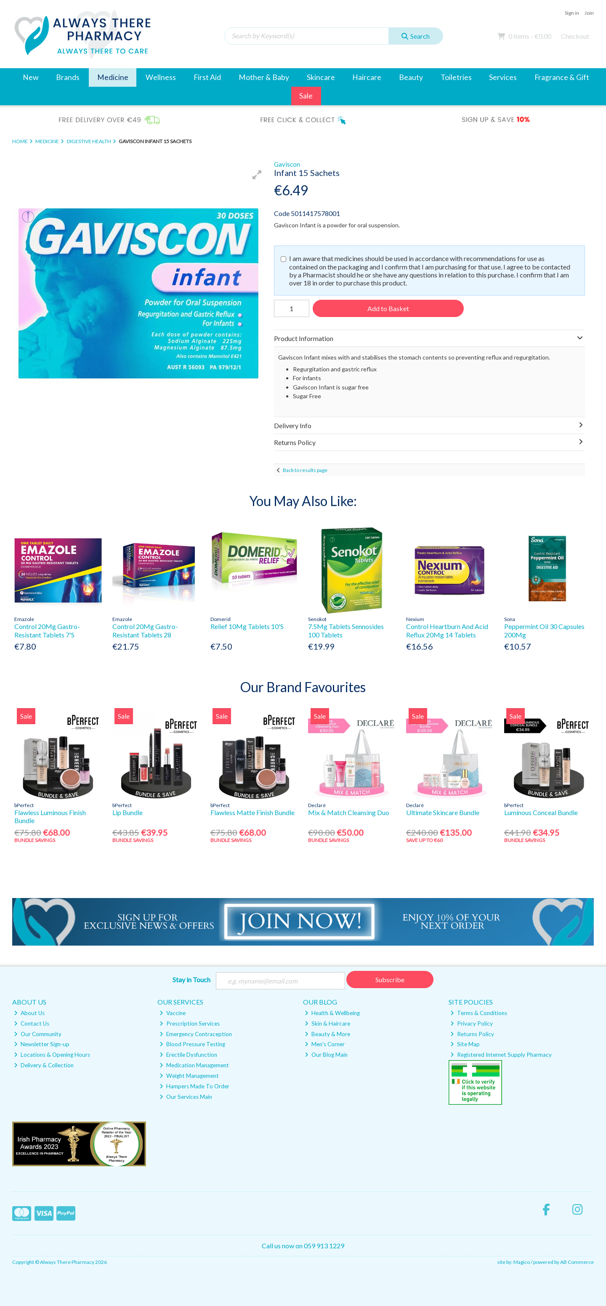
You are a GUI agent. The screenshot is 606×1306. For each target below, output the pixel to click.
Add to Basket (388, 308)
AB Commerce (577, 1262)
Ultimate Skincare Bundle (442, 812)
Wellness (161, 77)
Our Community (37, 1034)
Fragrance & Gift (561, 77)
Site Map (465, 1044)
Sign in (572, 13)
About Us (29, 1013)
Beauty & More (327, 1034)
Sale (306, 95)
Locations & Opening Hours (52, 1054)
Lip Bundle (127, 812)
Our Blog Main (326, 1054)
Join (589, 13)
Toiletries (456, 77)
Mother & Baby (264, 77)
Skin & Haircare (327, 1023)
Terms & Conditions (478, 1013)
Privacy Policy (471, 1023)
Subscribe (389, 979)
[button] (257, 174)
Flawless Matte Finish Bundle (252, 812)
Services (503, 77)
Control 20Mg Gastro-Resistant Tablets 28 (145, 630)
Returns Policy (472, 1034)
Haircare (366, 77)
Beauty (411, 77)
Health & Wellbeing (332, 1013)
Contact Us (31, 1023)
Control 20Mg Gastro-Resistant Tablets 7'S (47, 630)
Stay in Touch (191, 979)
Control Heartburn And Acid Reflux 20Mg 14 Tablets (447, 630)
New (30, 77)
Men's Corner (325, 1044)
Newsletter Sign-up (41, 1044)
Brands (68, 77)
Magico (521, 1262)
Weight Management (189, 1075)
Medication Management (194, 1065)
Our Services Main (185, 1096)
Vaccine (172, 1013)
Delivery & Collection (44, 1065)
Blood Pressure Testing (192, 1044)
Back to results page (305, 470)
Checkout (575, 36)
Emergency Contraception (195, 1034)
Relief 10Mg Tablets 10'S (247, 626)
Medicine (112, 77)
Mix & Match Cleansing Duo (348, 812)
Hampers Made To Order (194, 1086)
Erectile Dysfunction (188, 1054)
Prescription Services (189, 1023)
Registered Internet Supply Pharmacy (501, 1054)
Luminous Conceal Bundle (541, 812)
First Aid (207, 77)
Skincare (321, 77)
